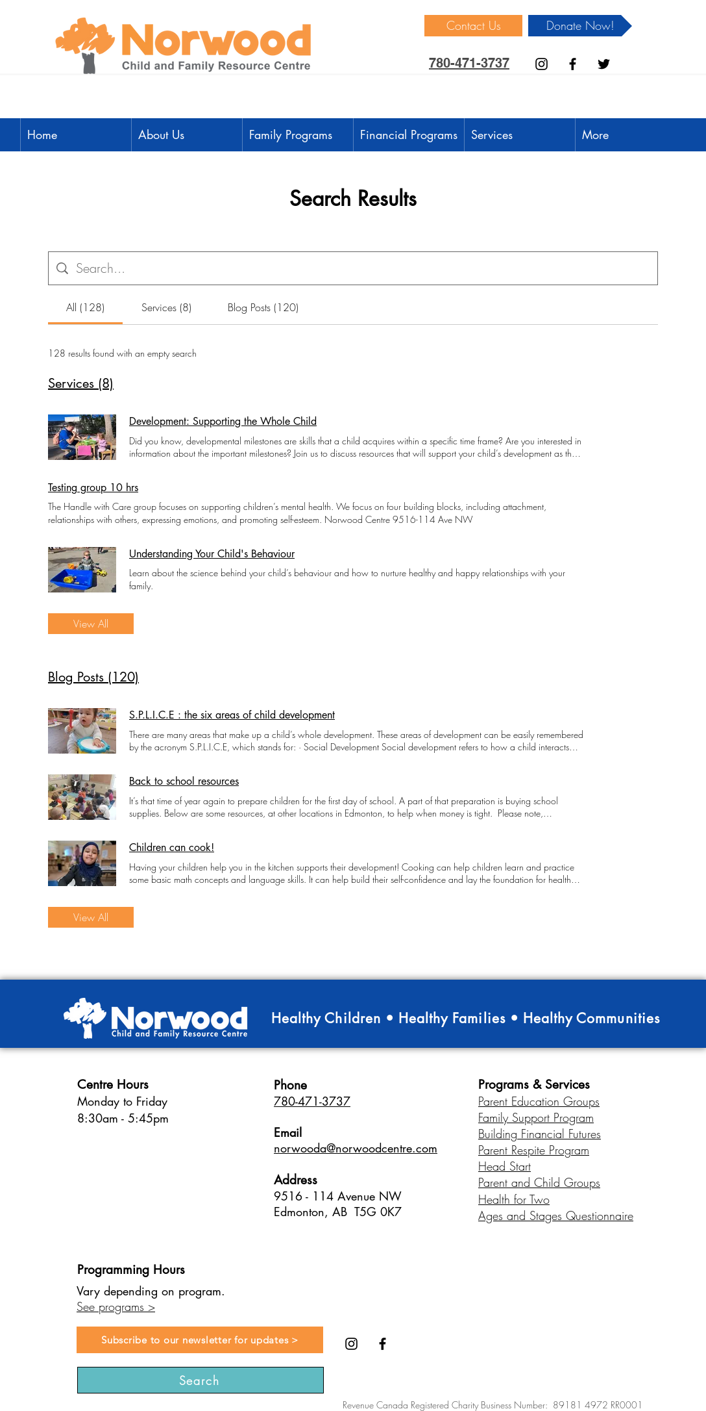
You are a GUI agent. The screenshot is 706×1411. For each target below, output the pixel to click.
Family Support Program (536, 1117)
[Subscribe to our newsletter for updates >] (200, 1340)
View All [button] (90, 624)
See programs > (116, 1306)
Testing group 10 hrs (93, 487)
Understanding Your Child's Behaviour (212, 554)
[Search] (200, 1380)
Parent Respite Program (533, 1150)
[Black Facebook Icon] (573, 64)
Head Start (504, 1166)
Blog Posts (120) (93, 676)
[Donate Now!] (580, 25)
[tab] (85, 307)
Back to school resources (184, 781)
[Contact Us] (473, 25)
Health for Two (514, 1199)
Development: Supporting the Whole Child (223, 421)
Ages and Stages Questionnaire (555, 1215)
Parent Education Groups (539, 1101)
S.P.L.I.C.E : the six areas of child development (232, 715)
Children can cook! (171, 847)
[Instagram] (541, 64)
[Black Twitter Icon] (604, 64)
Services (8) (81, 383)
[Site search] (362, 268)
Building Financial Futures (539, 1133)
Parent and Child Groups (539, 1182)
